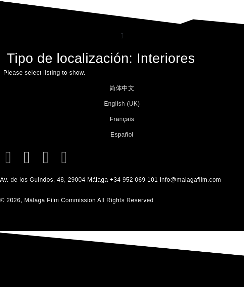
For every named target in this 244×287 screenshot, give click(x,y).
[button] (122, 35)
